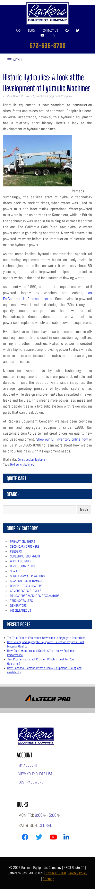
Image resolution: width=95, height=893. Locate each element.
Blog (31, 30)
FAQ (18, 30)
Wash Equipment (21, 561)
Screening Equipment (25, 556)
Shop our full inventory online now (62, 439)
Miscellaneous (20, 610)
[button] (17, 60)
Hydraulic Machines (22, 464)
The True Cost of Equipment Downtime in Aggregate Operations (46, 638)
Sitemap (48, 878)
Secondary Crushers (24, 546)
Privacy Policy (77, 873)
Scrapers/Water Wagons (27, 576)
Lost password (31, 782)
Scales (14, 571)
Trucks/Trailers (21, 600)
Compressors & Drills (25, 591)
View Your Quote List (35, 773)
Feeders (16, 551)
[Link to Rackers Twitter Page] (38, 838)
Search (83, 509)
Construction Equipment (33, 459)
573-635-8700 (47, 45)
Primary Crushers (22, 541)
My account (27, 765)
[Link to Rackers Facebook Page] (25, 838)
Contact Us (50, 30)
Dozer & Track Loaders (26, 586)
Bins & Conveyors (22, 566)
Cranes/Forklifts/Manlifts (29, 581)
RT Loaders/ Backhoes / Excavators (34, 596)
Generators (18, 605)
